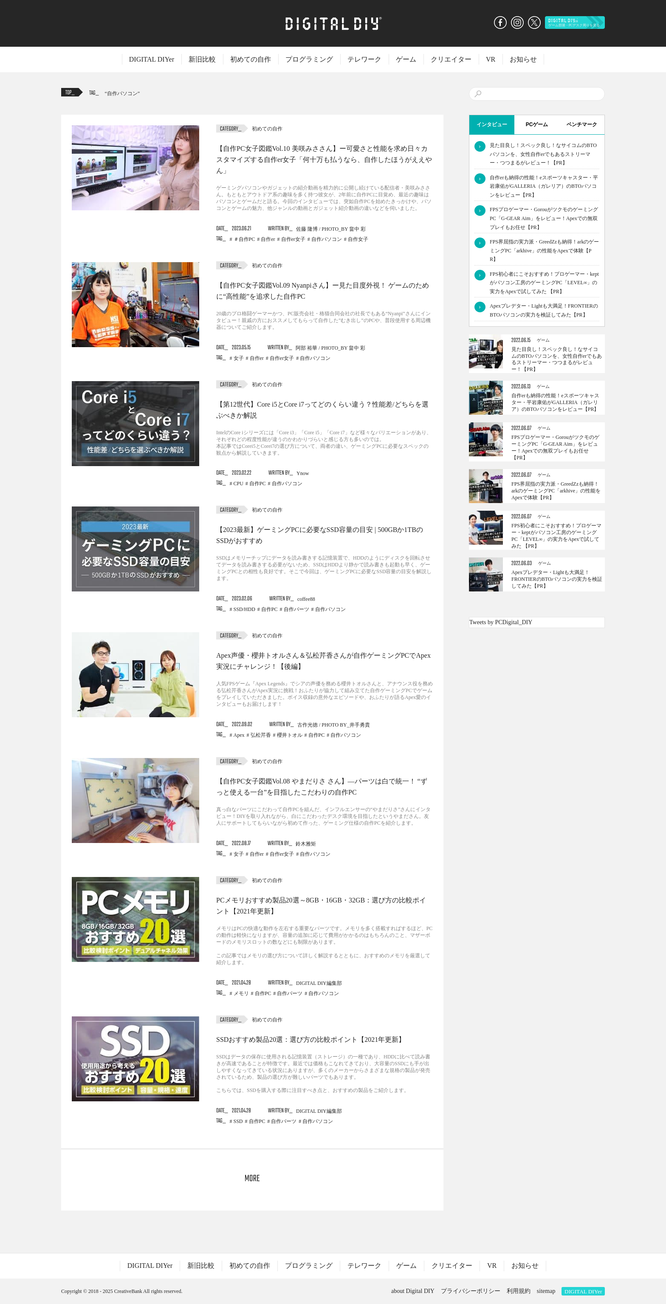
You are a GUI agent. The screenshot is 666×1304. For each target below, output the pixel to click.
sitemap (546, 1291)
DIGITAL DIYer (151, 59)
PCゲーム (537, 124)
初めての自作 (250, 59)
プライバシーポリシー (470, 1291)
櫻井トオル (289, 735)
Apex (239, 735)
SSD (238, 1121)
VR (490, 59)
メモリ (241, 993)
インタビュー (492, 124)
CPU (238, 484)
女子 (239, 358)
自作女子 (358, 239)
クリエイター (451, 59)
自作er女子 (293, 239)
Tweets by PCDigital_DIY (500, 622)
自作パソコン (122, 93)
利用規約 (519, 1291)
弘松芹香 (261, 735)
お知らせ (523, 59)
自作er (268, 239)
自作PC (257, 484)
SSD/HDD (244, 609)
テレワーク (364, 59)
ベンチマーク (582, 124)
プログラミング (309, 59)
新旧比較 (202, 59)
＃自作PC (244, 239)
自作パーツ (296, 609)
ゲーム (406, 59)
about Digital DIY (413, 1291)
